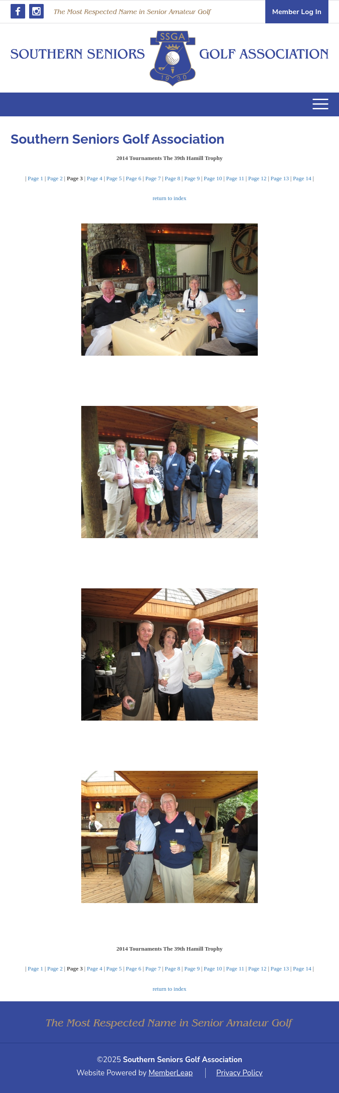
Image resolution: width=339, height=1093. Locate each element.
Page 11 (235, 178)
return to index (170, 198)
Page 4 (94, 178)
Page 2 (55, 178)
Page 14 (302, 178)
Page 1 (35, 178)
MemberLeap (170, 1073)
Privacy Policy (239, 1073)
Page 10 (213, 178)
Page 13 (280, 178)
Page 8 (172, 178)
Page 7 (153, 178)
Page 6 (133, 178)
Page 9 (192, 178)
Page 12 (257, 178)
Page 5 (114, 178)
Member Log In (296, 12)
